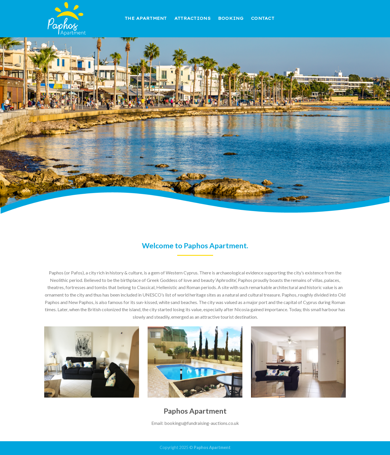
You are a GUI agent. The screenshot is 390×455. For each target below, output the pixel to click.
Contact (262, 18)
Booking (231, 18)
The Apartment (146, 18)
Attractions (192, 18)
